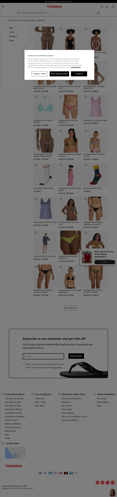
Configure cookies (39, 73)
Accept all (79, 73)
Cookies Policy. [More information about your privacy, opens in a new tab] (76, 67)
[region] (59, 65)
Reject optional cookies (59, 73)
